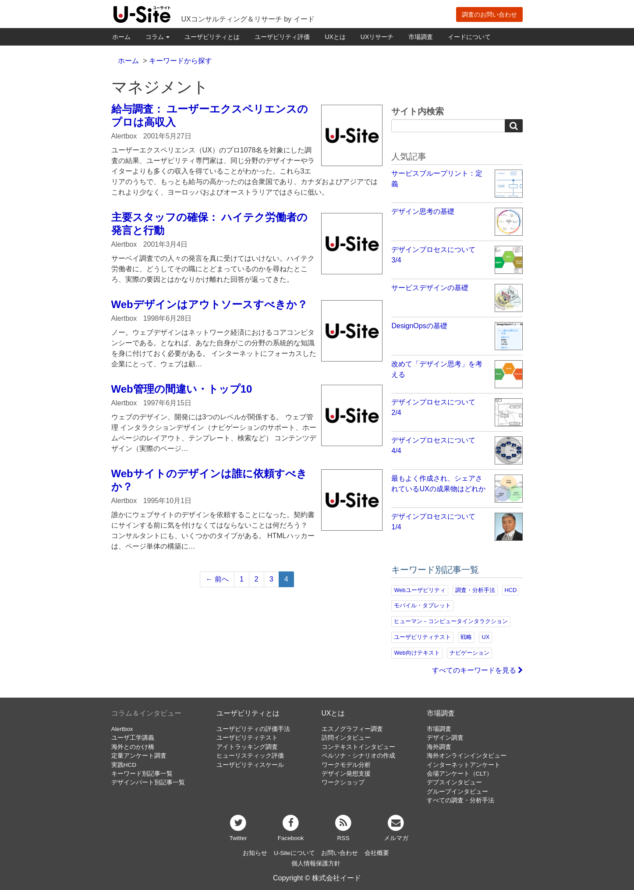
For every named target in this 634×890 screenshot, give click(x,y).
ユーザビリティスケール (250, 765)
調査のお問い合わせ (489, 14)
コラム (157, 36)
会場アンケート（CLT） (460, 773)
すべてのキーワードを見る (477, 670)
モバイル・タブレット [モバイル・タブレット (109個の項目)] (422, 605)
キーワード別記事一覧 (142, 773)
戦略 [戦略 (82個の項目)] (466, 637)
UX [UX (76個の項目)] (485, 637)
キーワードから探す (180, 60)
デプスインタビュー (454, 782)
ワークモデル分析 (346, 765)
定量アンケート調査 (138, 755)
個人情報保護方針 (315, 863)
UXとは (335, 36)
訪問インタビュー (346, 737)
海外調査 (439, 747)
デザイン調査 (445, 737)
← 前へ (216, 579)
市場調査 (420, 36)
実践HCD (123, 765)
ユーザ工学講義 (132, 737)
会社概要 (377, 853)
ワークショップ (343, 782)
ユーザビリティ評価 (282, 36)
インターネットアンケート (463, 765)
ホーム (121, 36)
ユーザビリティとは (212, 36)
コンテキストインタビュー (358, 747)
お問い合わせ (339, 853)
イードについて (469, 36)
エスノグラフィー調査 (352, 729)
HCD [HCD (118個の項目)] (511, 590)
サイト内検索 (417, 111)
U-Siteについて (294, 853)
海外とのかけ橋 (132, 747)
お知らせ (255, 853)
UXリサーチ (377, 36)
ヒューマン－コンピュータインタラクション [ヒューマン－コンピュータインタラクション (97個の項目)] (451, 621)
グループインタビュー (457, 791)
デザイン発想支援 (346, 773)
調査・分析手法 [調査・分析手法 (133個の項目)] (475, 590)
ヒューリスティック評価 (250, 755)
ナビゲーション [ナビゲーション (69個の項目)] (469, 652)
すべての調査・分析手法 (460, 800)
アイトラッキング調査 (247, 747)
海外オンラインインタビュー (466, 755)
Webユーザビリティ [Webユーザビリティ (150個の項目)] (419, 590)
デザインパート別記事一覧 (148, 782)
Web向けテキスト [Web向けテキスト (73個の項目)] (416, 652)
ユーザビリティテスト (247, 737)
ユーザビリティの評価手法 (253, 729)
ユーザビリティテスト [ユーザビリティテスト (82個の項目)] (422, 637)
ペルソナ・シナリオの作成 (358, 755)
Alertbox (122, 729)
